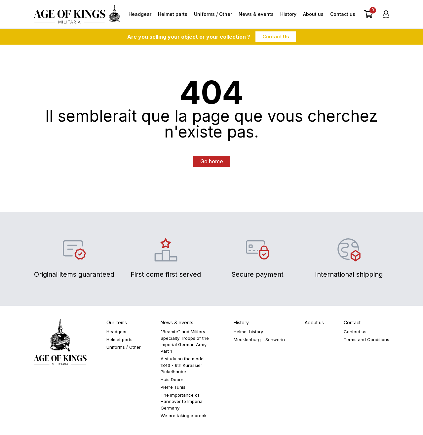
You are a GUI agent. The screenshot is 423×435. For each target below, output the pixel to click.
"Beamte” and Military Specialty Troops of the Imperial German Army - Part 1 (185, 342)
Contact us (342, 15)
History (288, 15)
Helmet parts (172, 15)
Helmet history (248, 333)
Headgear (140, 15)
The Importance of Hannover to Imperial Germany (182, 403)
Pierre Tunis (173, 388)
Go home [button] (211, 162)
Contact (352, 324)
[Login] (386, 15)
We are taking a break (184, 416)
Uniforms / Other (213, 15)
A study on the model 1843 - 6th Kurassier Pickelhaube (183, 366)
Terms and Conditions (366, 340)
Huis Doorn (172, 380)
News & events (256, 15)
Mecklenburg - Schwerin (259, 340)
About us (313, 15)
